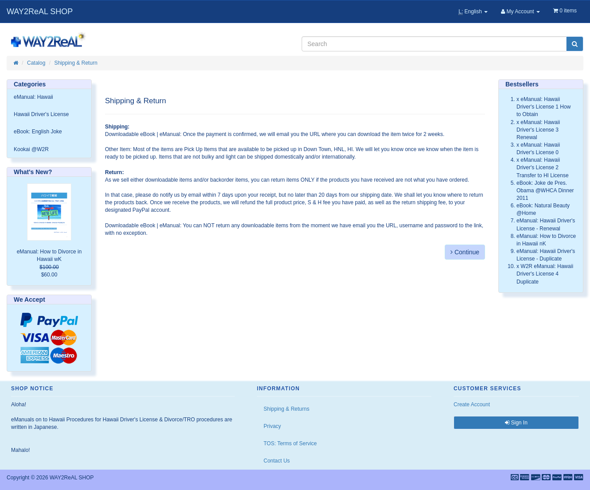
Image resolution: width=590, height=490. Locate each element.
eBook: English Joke (38, 131)
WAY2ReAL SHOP (40, 11)
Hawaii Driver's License (41, 114)
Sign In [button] (516, 423)
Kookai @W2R (31, 149)
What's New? (33, 171)
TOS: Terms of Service (290, 443)
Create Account (472, 404)
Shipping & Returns (286, 409)
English (473, 11)
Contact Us (277, 461)
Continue (464, 252)
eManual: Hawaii (33, 97)
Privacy (272, 426)
